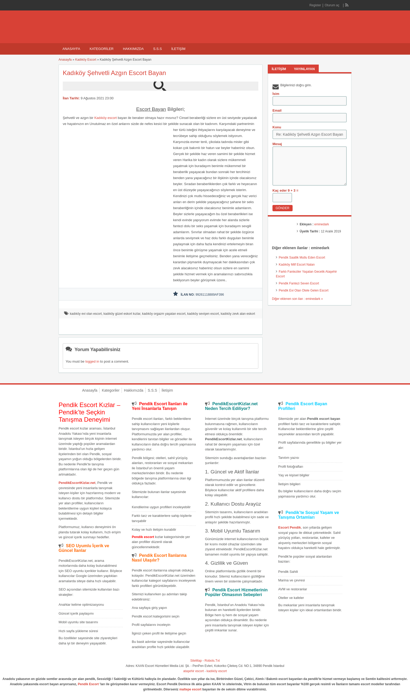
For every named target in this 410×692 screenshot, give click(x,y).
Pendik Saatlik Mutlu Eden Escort (302, 257)
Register (315, 5)
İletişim (178, 49)
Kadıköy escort (105, 118)
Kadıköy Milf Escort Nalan (297, 264)
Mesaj (277, 144)
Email (277, 110)
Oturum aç (332, 5)
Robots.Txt (212, 660)
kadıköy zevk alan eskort (238, 314)
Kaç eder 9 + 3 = (285, 190)
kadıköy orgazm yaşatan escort (163, 314)
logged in (92, 361)
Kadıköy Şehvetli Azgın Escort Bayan (114, 72)
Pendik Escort (88, 684)
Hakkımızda (133, 49)
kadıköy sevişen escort (203, 314)
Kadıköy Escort (85, 59)
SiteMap (196, 660)
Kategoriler (102, 49)
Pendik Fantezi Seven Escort (299, 283)
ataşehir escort (193, 671)
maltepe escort (190, 689)
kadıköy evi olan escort (86, 314)
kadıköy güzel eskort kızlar (122, 314)
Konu (276, 127)
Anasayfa (71, 49)
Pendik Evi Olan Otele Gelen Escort (303, 290)
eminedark (321, 224)
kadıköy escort (217, 671)
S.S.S (157, 49)
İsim (275, 94)
